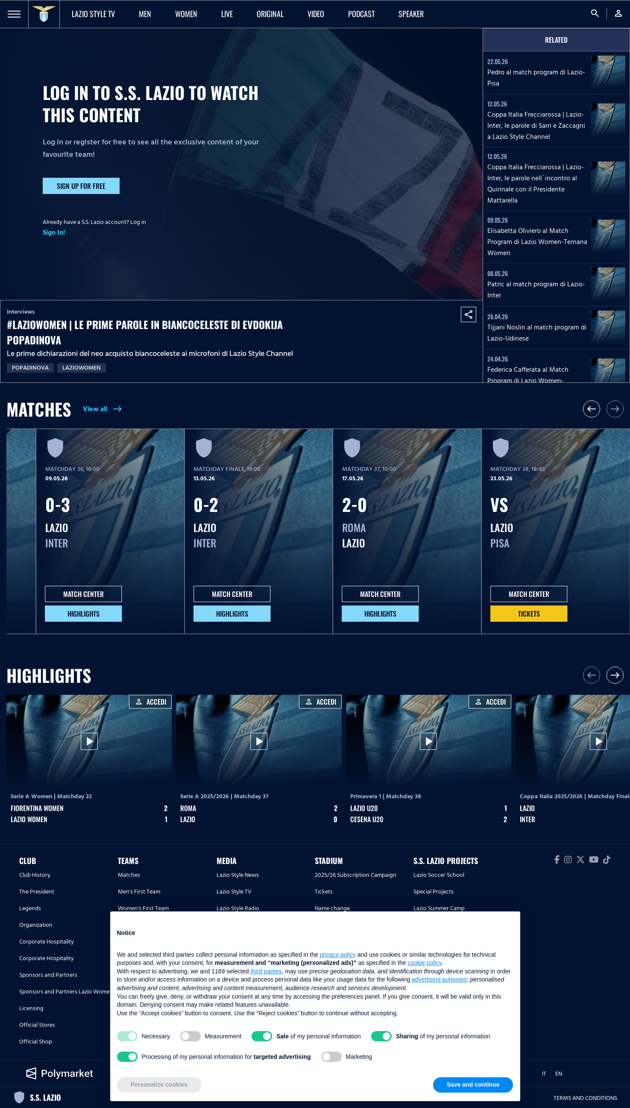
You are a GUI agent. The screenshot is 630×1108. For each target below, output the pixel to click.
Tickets (529, 613)
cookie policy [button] (424, 962)
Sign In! (54, 232)
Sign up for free (81, 186)
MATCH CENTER (83, 594)
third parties (265, 971)
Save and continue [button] (473, 1084)
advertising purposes (439, 979)
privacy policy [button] (338, 954)
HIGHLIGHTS (83, 613)
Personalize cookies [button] (159, 1084)
